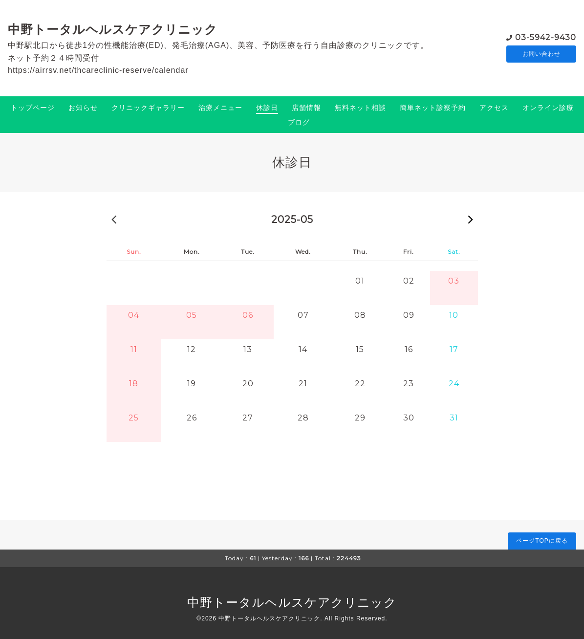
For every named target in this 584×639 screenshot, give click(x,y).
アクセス (494, 107)
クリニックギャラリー (148, 107)
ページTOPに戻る (541, 540)
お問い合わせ (541, 54)
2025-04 (114, 219)
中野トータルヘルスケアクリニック (112, 29)
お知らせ (83, 107)
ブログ (299, 122)
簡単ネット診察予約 (433, 107)
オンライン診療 (548, 107)
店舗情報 (306, 107)
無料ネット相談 (360, 107)
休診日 (267, 107)
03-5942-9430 (545, 36)
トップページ (33, 107)
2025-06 (470, 219)
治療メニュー (220, 107)
